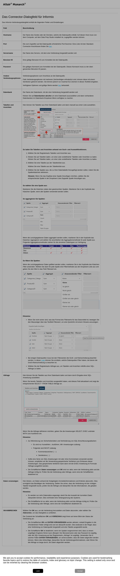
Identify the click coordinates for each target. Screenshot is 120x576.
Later (38, 571)
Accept (80, 571)
